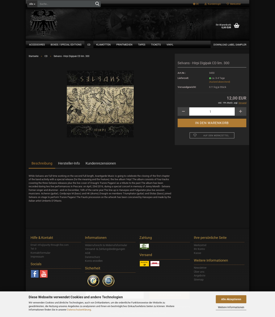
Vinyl (170, 44)
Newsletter (200, 267)
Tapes (141, 44)
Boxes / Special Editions (66, 44)
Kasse (197, 253)
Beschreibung (42, 163)
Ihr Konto (199, 249)
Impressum (37, 256)
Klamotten (103, 44)
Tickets (156, 44)
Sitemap (199, 279)
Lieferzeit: (183, 78)
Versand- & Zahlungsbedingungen (105, 249)
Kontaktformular (40, 252)
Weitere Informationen (231, 307)
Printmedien (124, 44)
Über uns (199, 271)
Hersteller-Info (69, 163)
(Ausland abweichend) (219, 82)
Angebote (199, 275)
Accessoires (37, 44)
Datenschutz (92, 257)
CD (89, 44)
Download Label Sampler (230, 44)
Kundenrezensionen (101, 163)
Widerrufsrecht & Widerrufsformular (106, 245)
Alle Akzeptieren (231, 299)
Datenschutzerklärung (79, 309)
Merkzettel (234, 4)
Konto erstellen (94, 260)
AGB (87, 253)
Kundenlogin (213, 4)
